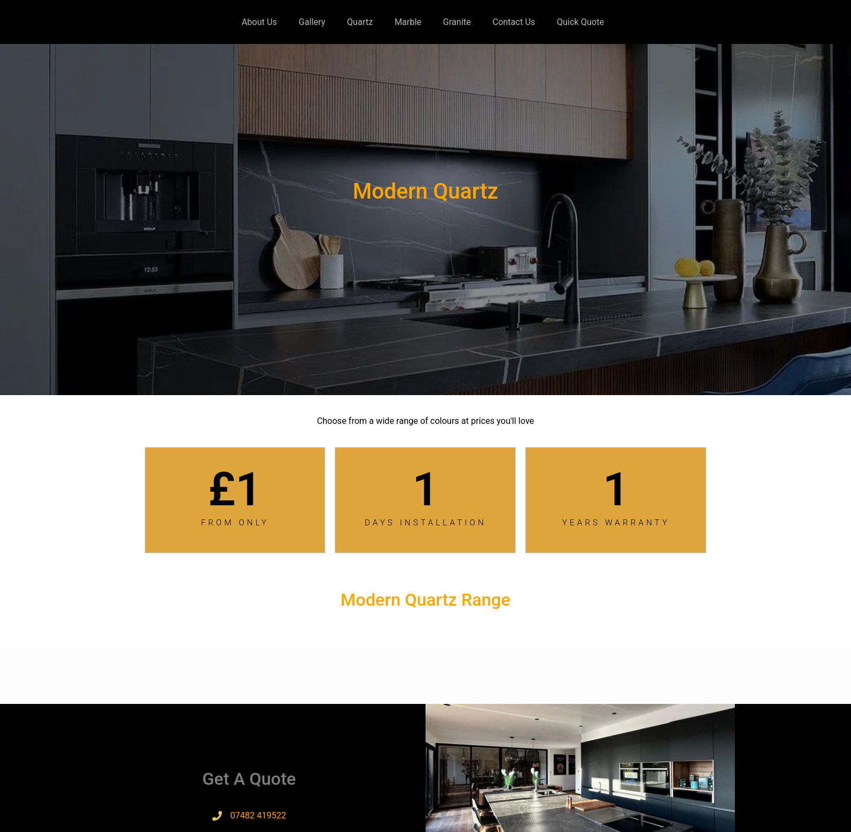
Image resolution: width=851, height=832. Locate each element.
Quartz (360, 22)
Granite (457, 22)
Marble (408, 22)
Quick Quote (580, 22)
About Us (259, 22)
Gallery (312, 22)
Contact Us (513, 22)
